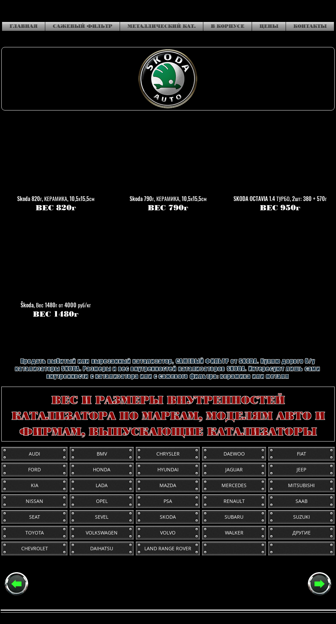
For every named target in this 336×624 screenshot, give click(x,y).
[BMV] (102, 454)
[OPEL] (102, 501)
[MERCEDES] (234, 485)
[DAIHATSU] (102, 548)
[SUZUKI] (301, 517)
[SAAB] (301, 501)
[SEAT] (34, 517)
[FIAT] (301, 454)
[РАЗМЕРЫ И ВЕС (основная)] (16, 584)
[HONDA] (102, 469)
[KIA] (34, 485)
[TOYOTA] (34, 533)
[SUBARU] (234, 517)
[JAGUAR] (234, 469)
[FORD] (34, 469)
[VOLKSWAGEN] (102, 533)
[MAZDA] (168, 485)
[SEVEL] (102, 517)
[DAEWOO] (234, 454)
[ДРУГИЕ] (301, 533)
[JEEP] (301, 469)
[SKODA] (168, 517)
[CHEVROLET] (34, 548)
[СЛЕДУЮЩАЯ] (319, 584)
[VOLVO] (168, 533)
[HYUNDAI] (168, 469)
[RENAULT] (234, 501)
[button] (55, 165)
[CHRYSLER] (168, 454)
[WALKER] (234, 533)
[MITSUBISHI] (301, 485)
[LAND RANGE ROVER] (168, 548)
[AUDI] (34, 454)
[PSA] (168, 501)
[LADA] (102, 485)
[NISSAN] (34, 501)
